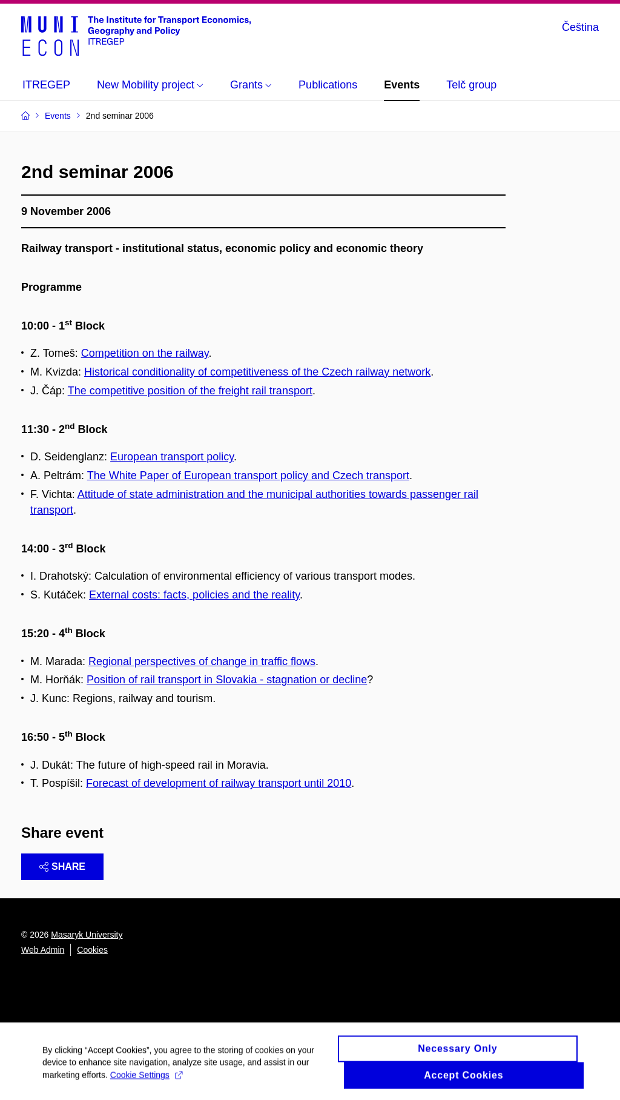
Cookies (92, 950)
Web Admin (42, 950)
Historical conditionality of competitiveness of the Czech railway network (257, 372)
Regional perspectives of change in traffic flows (201, 661)
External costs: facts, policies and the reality (194, 595)
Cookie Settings (146, 1079)
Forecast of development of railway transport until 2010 (218, 783)
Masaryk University (86, 934)
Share (62, 866)
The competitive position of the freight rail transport (190, 391)
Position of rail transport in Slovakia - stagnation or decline (227, 680)
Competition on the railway (145, 353)
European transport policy (172, 457)
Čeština (580, 27)
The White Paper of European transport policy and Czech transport (248, 475)
